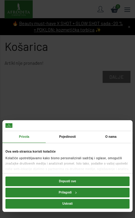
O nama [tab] (111, 136)
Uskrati (67, 203)
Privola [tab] (24, 136)
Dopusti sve (67, 181)
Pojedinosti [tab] (67, 136)
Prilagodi (68, 192)
